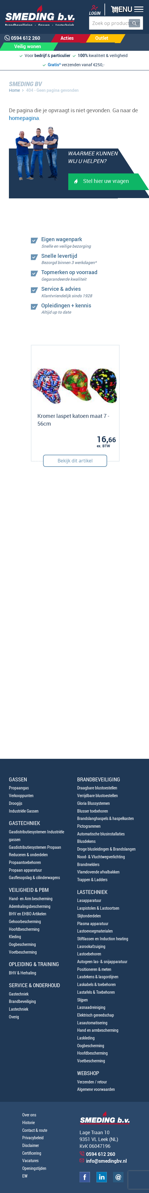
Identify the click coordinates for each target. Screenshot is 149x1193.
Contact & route (34, 1130)
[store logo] (38, 15)
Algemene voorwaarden (96, 1089)
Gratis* (54, 64)
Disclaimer (30, 1145)
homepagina (24, 117)
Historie (28, 1122)
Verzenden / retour (92, 1082)
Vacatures (30, 1160)
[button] (125, 10)
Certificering (31, 1153)
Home (14, 90)
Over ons (29, 1115)
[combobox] (116, 23)
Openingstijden (34, 1168)
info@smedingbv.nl (106, 1161)
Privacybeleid (33, 1137)
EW (25, 1176)
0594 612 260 (100, 1154)
